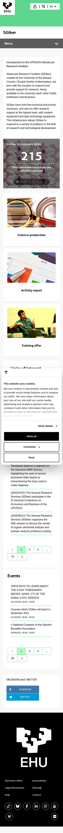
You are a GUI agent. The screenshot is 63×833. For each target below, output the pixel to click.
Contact (36, 795)
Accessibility (39, 780)
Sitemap (37, 788)
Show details (45, 426)
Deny (32, 457)
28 (14, 659)
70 (14, 557)
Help (7, 795)
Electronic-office (14, 780)
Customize (32, 446)
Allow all (32, 436)
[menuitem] (53, 6)
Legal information (14, 788)
